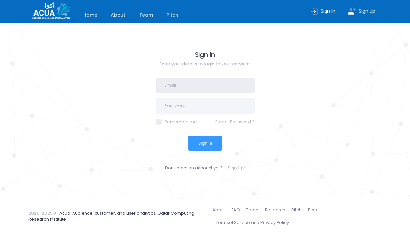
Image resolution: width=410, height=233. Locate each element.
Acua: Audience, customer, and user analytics (107, 213)
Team (146, 15)
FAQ (236, 210)
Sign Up (361, 11)
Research (275, 210)
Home (90, 15)
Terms (252, 222)
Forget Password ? (235, 122)
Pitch (172, 15)
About (118, 15)
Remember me (176, 122)
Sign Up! (236, 168)
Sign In (322, 11)
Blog (312, 210)
